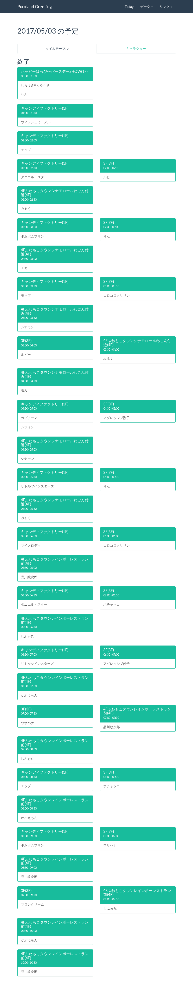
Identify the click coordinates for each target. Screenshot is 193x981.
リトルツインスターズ (37, 486)
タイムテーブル (57, 48)
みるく (26, 208)
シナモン (27, 327)
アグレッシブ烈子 (116, 418)
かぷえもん (29, 695)
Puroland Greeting (34, 6)
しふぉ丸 (27, 636)
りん (24, 94)
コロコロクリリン (116, 295)
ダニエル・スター (34, 177)
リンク (166, 7)
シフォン (27, 427)
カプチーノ (29, 418)
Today (129, 7)
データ (146, 7)
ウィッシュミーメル (36, 122)
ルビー (108, 177)
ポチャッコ (111, 604)
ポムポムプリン (32, 236)
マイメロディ (31, 545)
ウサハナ (27, 723)
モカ (24, 268)
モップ (26, 150)
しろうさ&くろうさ (35, 85)
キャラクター (136, 48)
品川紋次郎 (29, 577)
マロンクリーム (32, 904)
